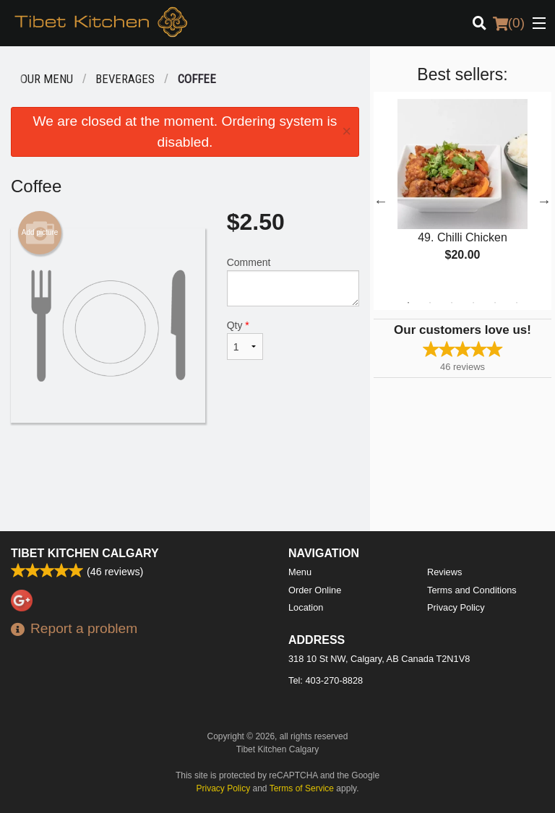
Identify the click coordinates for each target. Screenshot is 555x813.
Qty (245, 339)
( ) (509, 23)
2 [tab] (430, 303)
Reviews (444, 572)
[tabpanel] (462, 192)
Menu (299, 572)
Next (544, 201)
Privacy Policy (456, 607)
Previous (381, 201)
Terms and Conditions (472, 590)
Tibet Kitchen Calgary (85, 553)
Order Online (314, 590)
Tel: (325, 680)
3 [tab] (451, 303)
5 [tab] (495, 303)
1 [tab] (408, 303)
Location (305, 607)
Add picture (40, 232)
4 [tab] (473, 303)
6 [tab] (516, 303)
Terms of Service (302, 788)
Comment (293, 281)
